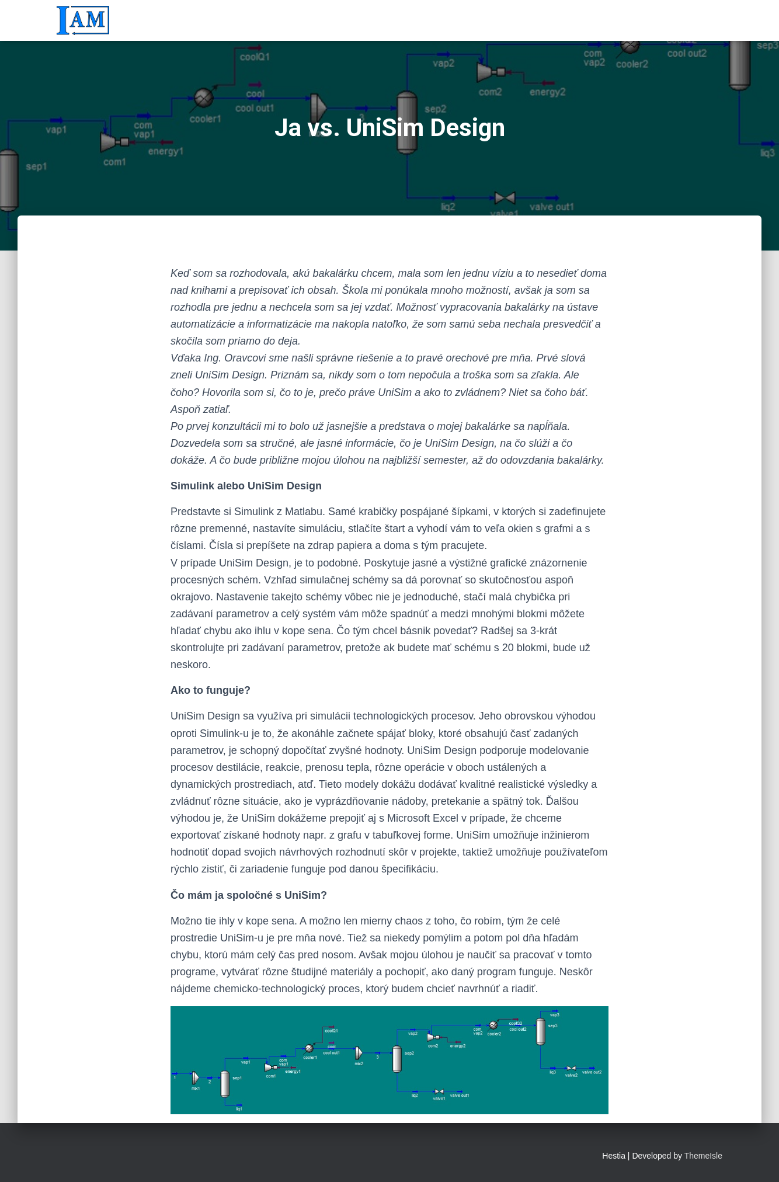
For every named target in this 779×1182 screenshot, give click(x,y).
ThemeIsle (703, 1155)
